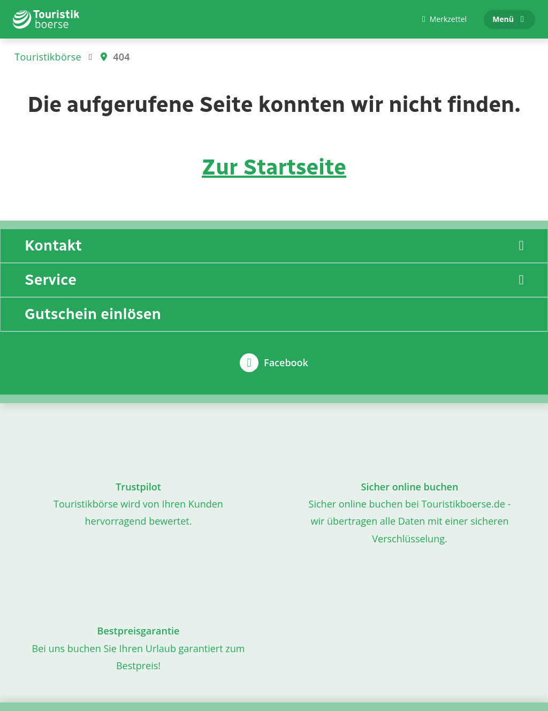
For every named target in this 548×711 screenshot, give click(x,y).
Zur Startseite (274, 167)
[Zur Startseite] (46, 19)
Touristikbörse (47, 56)
